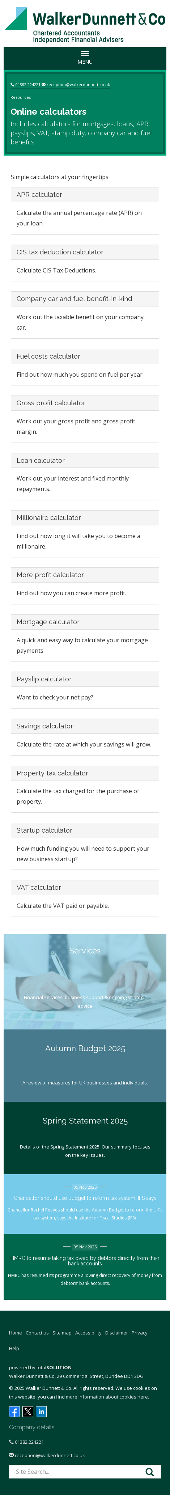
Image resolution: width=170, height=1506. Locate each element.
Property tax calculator (52, 773)
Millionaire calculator (49, 517)
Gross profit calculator (51, 403)
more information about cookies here (107, 1396)
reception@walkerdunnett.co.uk (78, 84)
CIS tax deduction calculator (60, 252)
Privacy (140, 1332)
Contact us (37, 1332)
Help (14, 1348)
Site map (62, 1332)
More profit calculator (50, 575)
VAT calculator (39, 887)
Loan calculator (41, 460)
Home (15, 1332)
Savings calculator (45, 726)
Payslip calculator (44, 679)
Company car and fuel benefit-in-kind (74, 299)
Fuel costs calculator (48, 356)
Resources (20, 97)
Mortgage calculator (48, 622)
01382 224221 (28, 84)
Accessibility (88, 1332)
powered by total (40, 1367)
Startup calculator (44, 830)
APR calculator (39, 194)
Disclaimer (116, 1332)
